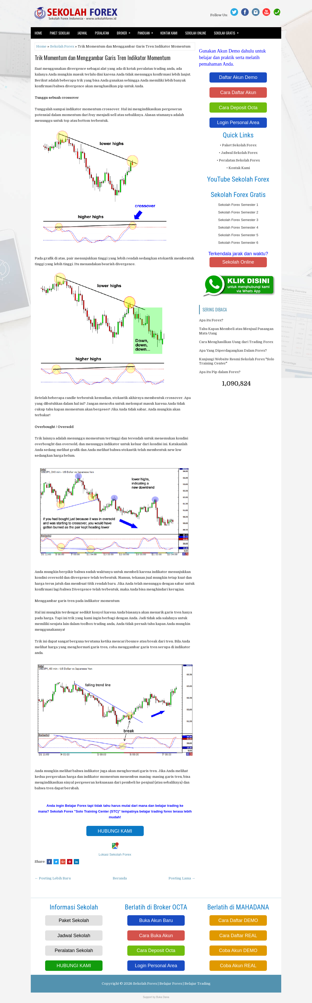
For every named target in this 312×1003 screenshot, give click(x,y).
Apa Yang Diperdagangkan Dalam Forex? (233, 350)
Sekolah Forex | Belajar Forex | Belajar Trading (172, 983)
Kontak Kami (168, 33)
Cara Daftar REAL (238, 935)
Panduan (147, 31)
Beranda (120, 878)
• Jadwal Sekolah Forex (238, 153)
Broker (125, 31)
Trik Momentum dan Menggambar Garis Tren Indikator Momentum (102, 57)
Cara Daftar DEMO (238, 920)
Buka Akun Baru (156, 920)
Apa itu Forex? (211, 320)
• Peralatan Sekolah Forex (238, 160)
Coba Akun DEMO (238, 950)
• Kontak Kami (238, 168)
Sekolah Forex (62, 46)
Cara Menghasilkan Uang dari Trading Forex (236, 342)
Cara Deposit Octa (238, 107)
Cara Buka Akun (156, 935)
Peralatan (102, 33)
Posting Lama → (182, 878)
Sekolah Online (195, 33)
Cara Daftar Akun (238, 92)
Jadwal (82, 33)
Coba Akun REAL (238, 965)
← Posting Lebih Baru (53, 878)
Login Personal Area (238, 122)
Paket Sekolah (60, 33)
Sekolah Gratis (228, 31)
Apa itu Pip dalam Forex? (220, 372)
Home (38, 33)
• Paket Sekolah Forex (238, 145)
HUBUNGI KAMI (115, 831)
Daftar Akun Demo (238, 77)
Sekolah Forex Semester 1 (238, 205)
